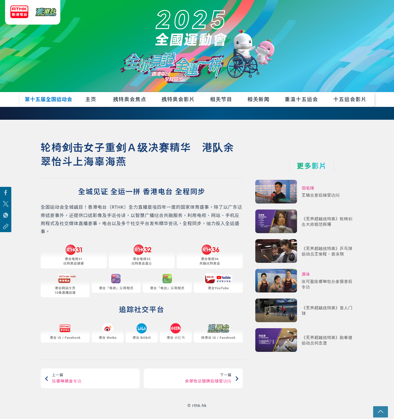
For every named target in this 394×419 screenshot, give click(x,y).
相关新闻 (259, 99)
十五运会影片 (350, 99)
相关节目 (221, 99)
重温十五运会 (301, 99)
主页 (90, 99)
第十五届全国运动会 (48, 99)
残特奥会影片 (178, 99)
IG (59, 341)
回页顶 (384, 409)
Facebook (73, 341)
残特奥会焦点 (129, 99)
